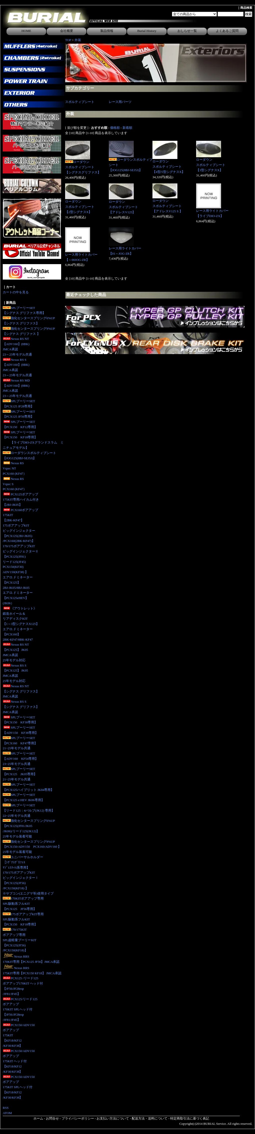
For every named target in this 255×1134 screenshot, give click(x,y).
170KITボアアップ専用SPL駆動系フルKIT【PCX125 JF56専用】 (23, 904)
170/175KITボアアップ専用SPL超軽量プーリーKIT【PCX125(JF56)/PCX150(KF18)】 (19, 940)
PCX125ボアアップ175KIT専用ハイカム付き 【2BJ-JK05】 (21, 499)
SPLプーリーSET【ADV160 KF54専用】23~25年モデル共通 (20, 759)
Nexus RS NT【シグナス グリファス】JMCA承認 (21, 691)
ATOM (7, 1113)
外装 (78, 40)
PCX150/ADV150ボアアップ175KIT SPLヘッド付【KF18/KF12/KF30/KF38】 (19, 1087)
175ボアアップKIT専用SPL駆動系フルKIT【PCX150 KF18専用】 (23, 919)
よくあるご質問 (227, 31)
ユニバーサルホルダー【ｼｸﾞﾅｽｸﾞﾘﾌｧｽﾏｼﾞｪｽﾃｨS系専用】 (23, 862)
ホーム (38, 1118)
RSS (5, 1108)
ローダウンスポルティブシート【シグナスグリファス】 (83, 167)
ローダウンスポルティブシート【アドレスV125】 (123, 207)
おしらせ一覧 (187, 31)
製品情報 (106, 31)
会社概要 (66, 31)
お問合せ (52, 1118)
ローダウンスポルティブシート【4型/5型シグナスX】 (168, 166)
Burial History (146, 31)
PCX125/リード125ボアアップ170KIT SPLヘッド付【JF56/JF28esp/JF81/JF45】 (20, 1009)
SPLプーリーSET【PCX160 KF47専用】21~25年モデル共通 (20, 743)
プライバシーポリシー (78, 1118)
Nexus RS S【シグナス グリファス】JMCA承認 (21, 707)
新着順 (127, 128)
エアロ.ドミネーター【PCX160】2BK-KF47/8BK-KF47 (18, 634)
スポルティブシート (79, 102)
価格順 (115, 128)
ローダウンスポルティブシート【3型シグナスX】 (210, 165)
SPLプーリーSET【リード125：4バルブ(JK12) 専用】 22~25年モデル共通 (29, 810)
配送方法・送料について (149, 1118)
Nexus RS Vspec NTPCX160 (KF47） (14, 468)
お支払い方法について (113, 1118)
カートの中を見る (16, 292)
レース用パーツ (120, 102)
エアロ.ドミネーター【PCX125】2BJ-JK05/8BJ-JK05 (18, 582)
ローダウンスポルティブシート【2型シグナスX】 (79, 207)
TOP (68, 40)
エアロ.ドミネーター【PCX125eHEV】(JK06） (18, 598)
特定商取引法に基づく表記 (189, 1118)
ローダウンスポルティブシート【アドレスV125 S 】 (167, 206)
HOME (26, 31)
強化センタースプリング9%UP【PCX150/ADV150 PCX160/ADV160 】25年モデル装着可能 (32, 847)
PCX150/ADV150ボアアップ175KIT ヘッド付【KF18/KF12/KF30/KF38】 (19, 1061)
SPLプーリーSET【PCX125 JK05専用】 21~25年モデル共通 (20, 774)
